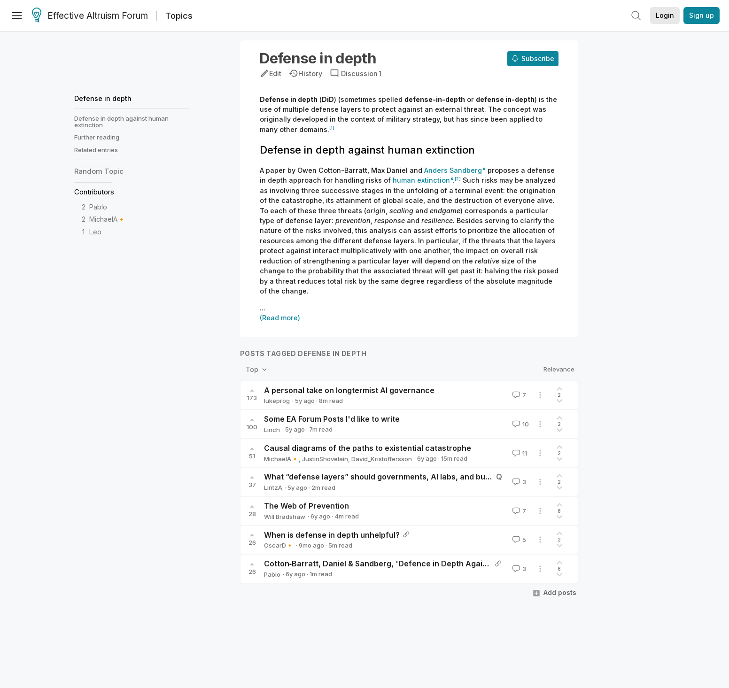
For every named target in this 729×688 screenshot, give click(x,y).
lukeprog (277, 400)
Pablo (98, 207)
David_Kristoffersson (381, 459)
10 (520, 424)
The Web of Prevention (306, 505)
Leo (95, 232)
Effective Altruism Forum (90, 16)
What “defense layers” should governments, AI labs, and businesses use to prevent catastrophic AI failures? (466, 476)
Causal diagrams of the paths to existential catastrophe (367, 448)
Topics (179, 16)
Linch (272, 429)
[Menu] (17, 15)
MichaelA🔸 (107, 219)
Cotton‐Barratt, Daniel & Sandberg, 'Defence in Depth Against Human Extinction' (414, 563)
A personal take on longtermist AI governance (349, 390)
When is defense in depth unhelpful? (332, 535)
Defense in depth (103, 98)
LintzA (273, 487)
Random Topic (99, 171)
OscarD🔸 (279, 545)
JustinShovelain (325, 459)
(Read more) (280, 318)
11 (519, 453)
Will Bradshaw (284, 516)
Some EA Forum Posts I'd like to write (332, 419)
